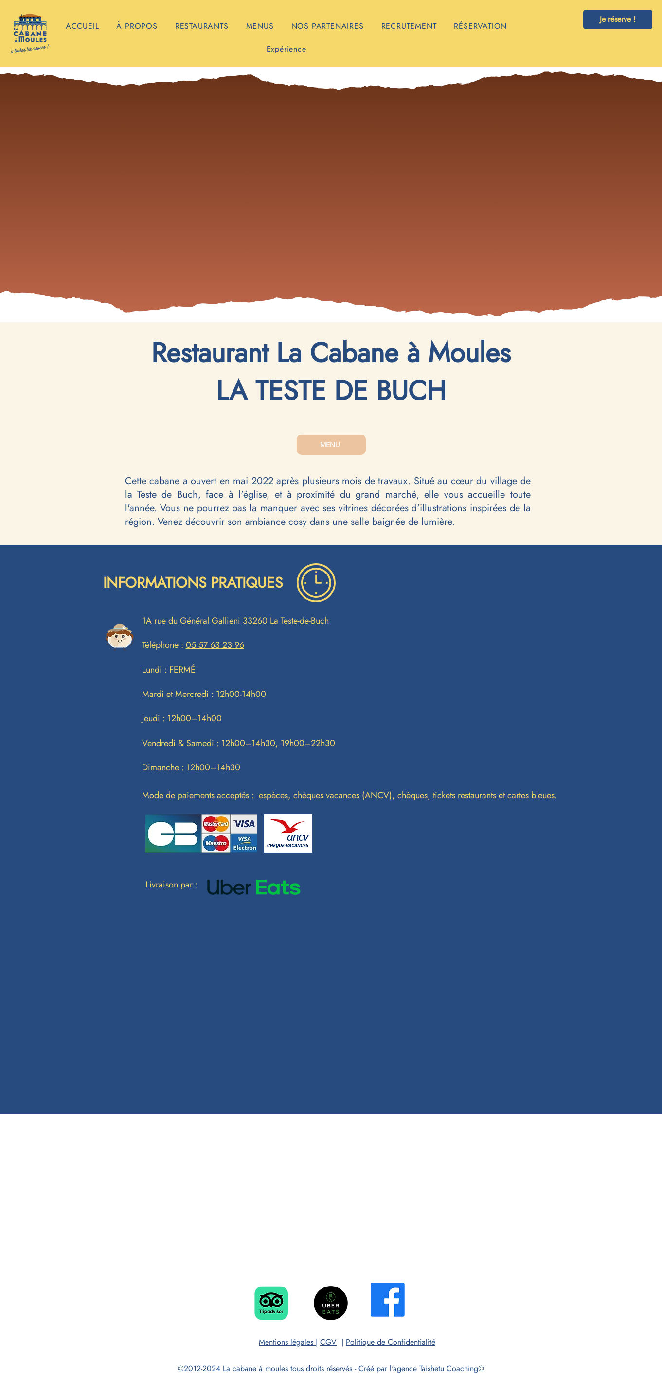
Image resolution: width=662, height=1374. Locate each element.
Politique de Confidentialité (390, 1342)
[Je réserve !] (617, 19)
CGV (328, 1342)
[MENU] (331, 445)
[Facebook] (388, 1300)
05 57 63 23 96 (215, 645)
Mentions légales (287, 1342)
